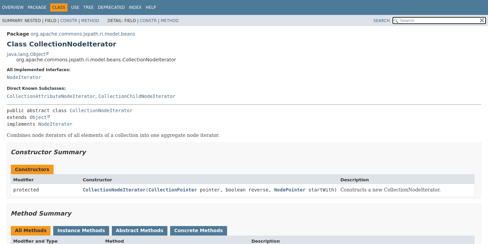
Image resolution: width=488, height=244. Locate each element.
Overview (13, 7)
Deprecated (111, 7)
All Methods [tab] (30, 230)
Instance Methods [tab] (81, 230)
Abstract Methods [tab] (139, 230)
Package (37, 7)
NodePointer (290, 189)
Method (90, 20)
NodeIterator (24, 77)
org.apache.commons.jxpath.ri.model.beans (82, 34)
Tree (88, 7)
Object (38, 117)
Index (135, 7)
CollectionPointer (172, 189)
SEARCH (381, 20)
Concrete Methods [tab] (198, 230)
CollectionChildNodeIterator (137, 96)
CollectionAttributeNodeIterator (51, 96)
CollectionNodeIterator (100, 110)
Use (75, 7)
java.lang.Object (26, 54)
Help (151, 7)
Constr (68, 20)
